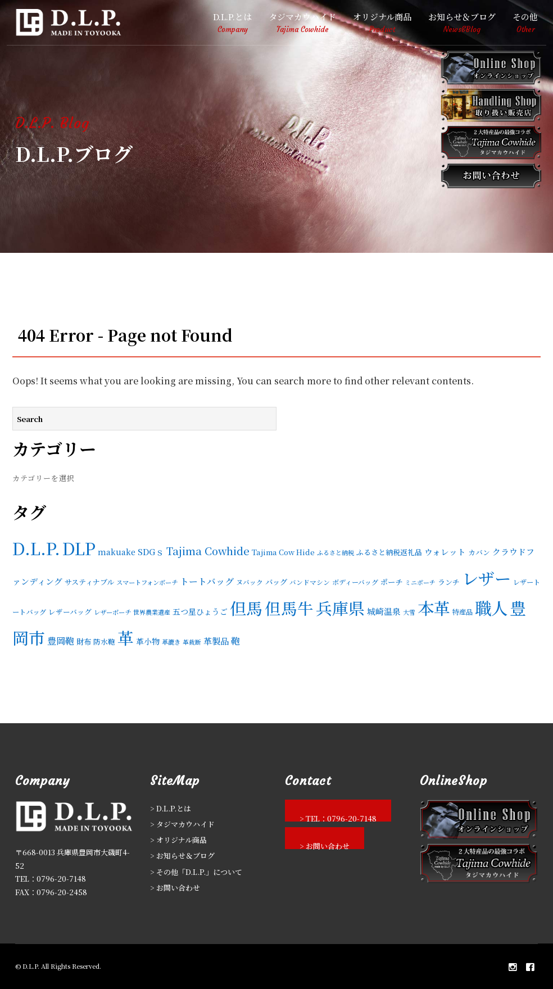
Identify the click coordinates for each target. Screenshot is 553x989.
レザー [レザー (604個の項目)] (486, 577)
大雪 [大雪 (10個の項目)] (409, 612)
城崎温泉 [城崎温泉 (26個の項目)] (384, 611)
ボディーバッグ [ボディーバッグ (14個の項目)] (355, 582)
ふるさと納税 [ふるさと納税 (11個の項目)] (335, 552)
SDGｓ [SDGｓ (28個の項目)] (151, 551)
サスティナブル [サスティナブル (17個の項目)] (89, 582)
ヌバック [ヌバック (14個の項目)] (249, 582)
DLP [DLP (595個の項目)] (79, 548)
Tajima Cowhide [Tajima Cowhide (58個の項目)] (208, 550)
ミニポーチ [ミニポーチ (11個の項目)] (420, 582)
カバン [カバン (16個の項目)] (479, 552)
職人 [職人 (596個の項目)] (491, 607)
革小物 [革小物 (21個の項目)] (148, 641)
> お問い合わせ (175, 887)
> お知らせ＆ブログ (182, 855)
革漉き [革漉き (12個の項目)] (171, 641)
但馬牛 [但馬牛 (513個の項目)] (289, 607)
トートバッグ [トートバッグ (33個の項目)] (207, 581)
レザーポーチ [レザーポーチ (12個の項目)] (112, 611)
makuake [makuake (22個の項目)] (116, 551)
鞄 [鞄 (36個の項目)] (235, 640)
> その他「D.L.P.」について (196, 871)
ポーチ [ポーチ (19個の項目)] (391, 582)
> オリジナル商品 (178, 839)
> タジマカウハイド (182, 824)
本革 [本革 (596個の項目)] (434, 607)
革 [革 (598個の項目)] (125, 637)
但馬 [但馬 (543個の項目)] (246, 607)
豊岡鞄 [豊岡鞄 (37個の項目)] (60, 640)
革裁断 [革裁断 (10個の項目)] (192, 642)
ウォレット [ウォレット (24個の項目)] (445, 551)
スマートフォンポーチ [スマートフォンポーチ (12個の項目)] (147, 582)
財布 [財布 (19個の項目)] (83, 641)
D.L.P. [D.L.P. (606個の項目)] (36, 548)
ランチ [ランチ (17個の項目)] (449, 582)
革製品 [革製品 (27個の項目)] (216, 641)
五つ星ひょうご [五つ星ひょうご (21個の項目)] (200, 611)
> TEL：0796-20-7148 (338, 817)
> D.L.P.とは (170, 808)
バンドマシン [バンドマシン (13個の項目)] (309, 582)
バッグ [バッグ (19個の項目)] (276, 582)
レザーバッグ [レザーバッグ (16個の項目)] (70, 611)
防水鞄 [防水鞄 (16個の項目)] (104, 641)
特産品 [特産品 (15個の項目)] (462, 612)
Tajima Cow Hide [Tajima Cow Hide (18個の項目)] (283, 552)
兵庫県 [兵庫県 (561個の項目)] (340, 607)
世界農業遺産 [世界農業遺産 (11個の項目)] (151, 611)
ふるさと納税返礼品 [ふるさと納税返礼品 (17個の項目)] (389, 552)
